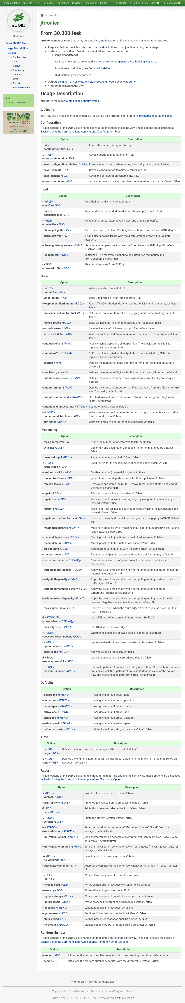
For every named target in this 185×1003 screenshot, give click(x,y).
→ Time (14, 79)
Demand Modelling (100, 68)
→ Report (15, 83)
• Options (11, 53)
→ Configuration (18, 57)
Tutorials (27, 3)
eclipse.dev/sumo (16, 102)
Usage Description (17, 48)
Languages (171, 3)
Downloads (48, 3)
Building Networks (146, 61)
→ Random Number (20, 87)
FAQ (37, 3)
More (155, 3)
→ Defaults (16, 74)
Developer (77, 3)
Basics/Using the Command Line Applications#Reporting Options (83, 779)
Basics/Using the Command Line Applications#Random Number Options (84, 941)
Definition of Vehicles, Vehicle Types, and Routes (86, 81)
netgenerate (121, 61)
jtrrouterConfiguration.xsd (154, 115)
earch (121, 3)
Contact (104, 3)
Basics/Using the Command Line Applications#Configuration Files (81, 131)
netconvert (104, 61)
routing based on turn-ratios (82, 101)
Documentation (12, 3)
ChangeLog (91, 3)
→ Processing (17, 70)
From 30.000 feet (16, 43)
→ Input (14, 61)
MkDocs (127, 998)
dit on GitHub (138, 3)
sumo (101, 40)
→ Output (15, 65)
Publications (62, 3)
